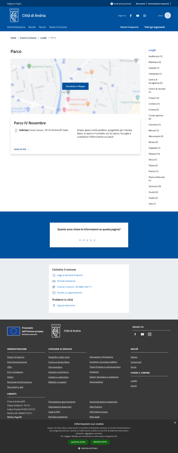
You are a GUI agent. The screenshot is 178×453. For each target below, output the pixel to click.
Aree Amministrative (17, 362)
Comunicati (136, 362)
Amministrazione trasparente (103, 401)
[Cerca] (167, 15)
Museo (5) (153, 142)
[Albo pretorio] (140, 3)
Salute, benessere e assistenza (104, 377)
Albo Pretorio (96, 406)
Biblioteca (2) (155, 62)
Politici (10, 377)
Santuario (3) (155, 186)
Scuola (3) (153, 192)
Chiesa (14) (154, 98)
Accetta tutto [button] (78, 442)
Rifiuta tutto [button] (100, 442)
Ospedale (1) (154, 148)
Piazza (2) (153, 165)
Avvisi (133, 367)
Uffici (9, 367)
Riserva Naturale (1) (157, 178)
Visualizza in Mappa (75, 86)
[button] (89, 448)
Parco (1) (153, 159)
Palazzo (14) (154, 153)
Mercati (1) (154, 130)
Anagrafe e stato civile (59, 357)
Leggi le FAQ (54, 411)
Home (13, 37)
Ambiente (94, 372)
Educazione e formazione (101, 357)
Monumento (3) (156, 136)
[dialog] (89, 436)
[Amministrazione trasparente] (158, 3)
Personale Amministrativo (19, 382)
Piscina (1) (153, 171)
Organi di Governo (15, 357)
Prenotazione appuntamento (61, 401)
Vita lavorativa (55, 367)
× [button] (175, 423)
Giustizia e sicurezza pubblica (103, 362)
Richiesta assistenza (58, 416)
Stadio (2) (153, 198)
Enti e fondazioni (15, 372)
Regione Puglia (14, 3)
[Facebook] (129, 15)
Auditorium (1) (155, 56)
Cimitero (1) (154, 103)
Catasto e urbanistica (58, 377)
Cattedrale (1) (155, 73)
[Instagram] (142, 15)
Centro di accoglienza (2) (155, 81)
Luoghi (43, 37)
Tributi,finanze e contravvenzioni (105, 367)
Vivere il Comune (28, 37)
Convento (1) (155, 124)
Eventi (134, 385)
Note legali (95, 416)
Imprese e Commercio (58, 372)
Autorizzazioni (96, 382)
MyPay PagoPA (14, 417)
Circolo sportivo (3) (156, 117)
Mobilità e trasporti (57, 382)
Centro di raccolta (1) (157, 90)
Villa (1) (152, 203)
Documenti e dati (15, 387)
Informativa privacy (99, 411)
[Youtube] (136, 15)
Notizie (134, 357)
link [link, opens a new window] (115, 436)
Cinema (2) (154, 109)
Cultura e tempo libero (59, 362)
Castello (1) (154, 68)
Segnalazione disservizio (59, 406)
